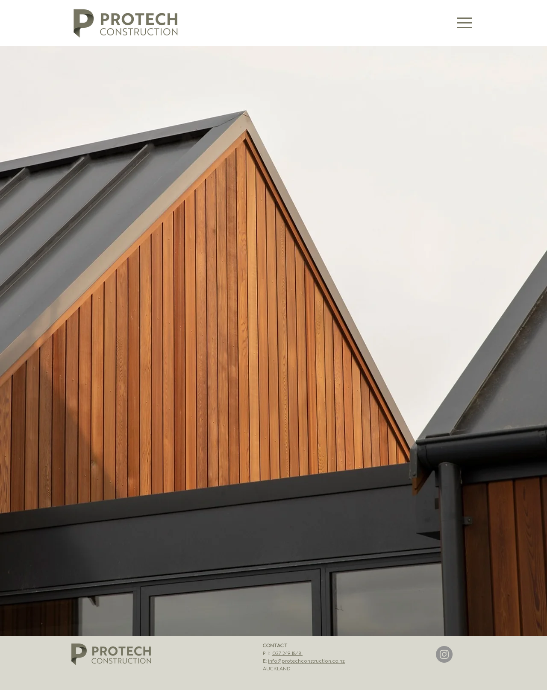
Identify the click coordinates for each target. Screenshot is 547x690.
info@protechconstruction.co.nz (306, 660)
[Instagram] (444, 654)
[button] (464, 23)
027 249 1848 (287, 652)
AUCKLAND (276, 668)
